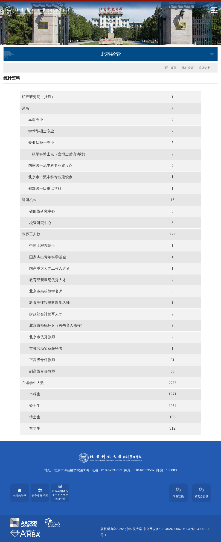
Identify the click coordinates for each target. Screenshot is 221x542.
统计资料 (205, 68)
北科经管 (188, 68)
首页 (173, 68)
